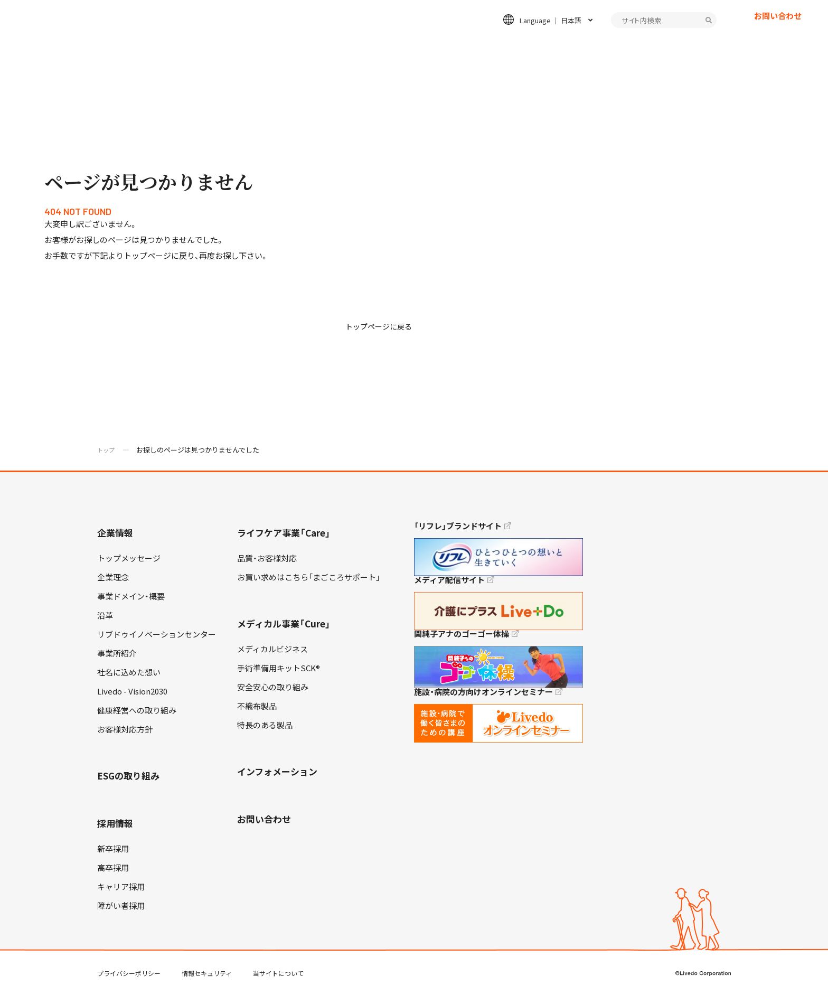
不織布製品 (257, 706)
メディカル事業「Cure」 (284, 623)
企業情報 (284, 45)
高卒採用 (113, 868)
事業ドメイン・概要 (131, 596)
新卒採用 (113, 849)
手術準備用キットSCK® (278, 668)
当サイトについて (278, 973)
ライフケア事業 (354, 45)
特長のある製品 (265, 725)
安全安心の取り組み (272, 687)
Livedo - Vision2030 (132, 691)
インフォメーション (665, 45)
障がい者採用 (121, 906)
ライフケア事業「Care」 (284, 532)
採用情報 (588, 45)
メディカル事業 (435, 45)
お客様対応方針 (125, 729)
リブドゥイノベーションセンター (156, 634)
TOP (790, 953)
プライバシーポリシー (129, 973)
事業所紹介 (117, 653)
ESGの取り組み (517, 45)
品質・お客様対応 (267, 558)
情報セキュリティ (207, 973)
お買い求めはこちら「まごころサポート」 (308, 577)
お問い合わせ (778, 34)
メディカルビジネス (272, 649)
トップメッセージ (129, 558)
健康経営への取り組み (136, 710)
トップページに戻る (381, 326)
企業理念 (113, 577)
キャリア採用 (121, 887)
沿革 (105, 615)
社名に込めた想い (129, 672)
